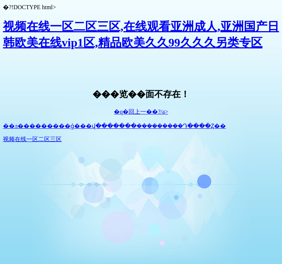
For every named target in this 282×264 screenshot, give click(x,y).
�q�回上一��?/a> (141, 112)
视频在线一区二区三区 (32, 139)
